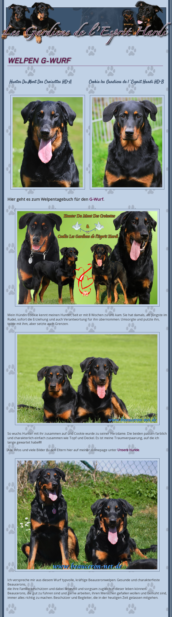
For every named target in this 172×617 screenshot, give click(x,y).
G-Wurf (96, 199)
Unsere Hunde (128, 450)
